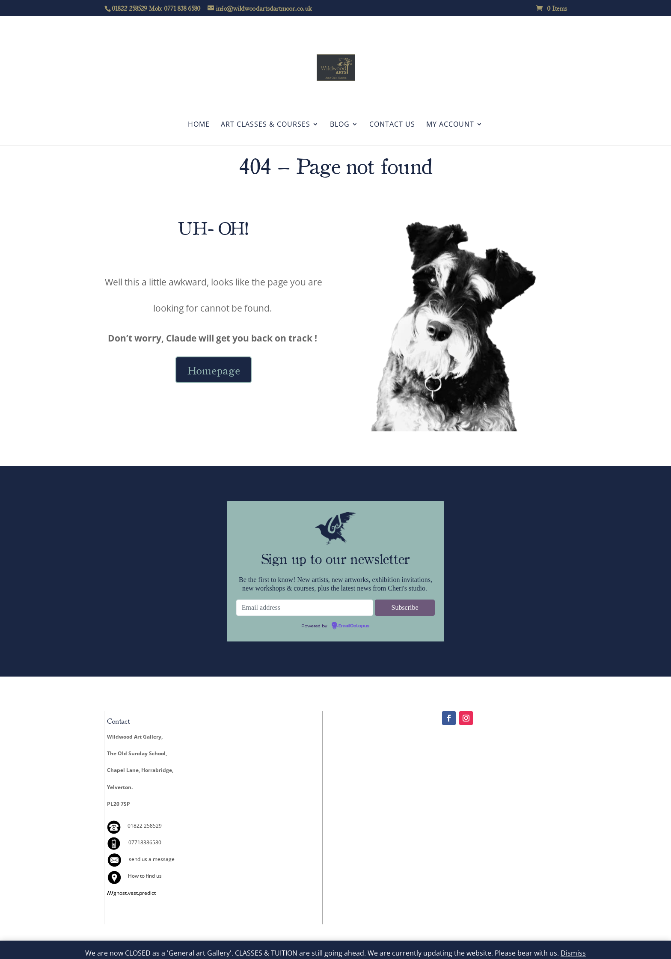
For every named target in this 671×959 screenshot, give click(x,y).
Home (199, 125)
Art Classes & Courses (265, 125)
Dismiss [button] (573, 953)
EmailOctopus (353, 626)
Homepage (213, 369)
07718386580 (144, 842)
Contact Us (392, 125)
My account (450, 125)
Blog (340, 125)
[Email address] (304, 608)
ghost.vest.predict (131, 893)
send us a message (152, 859)
